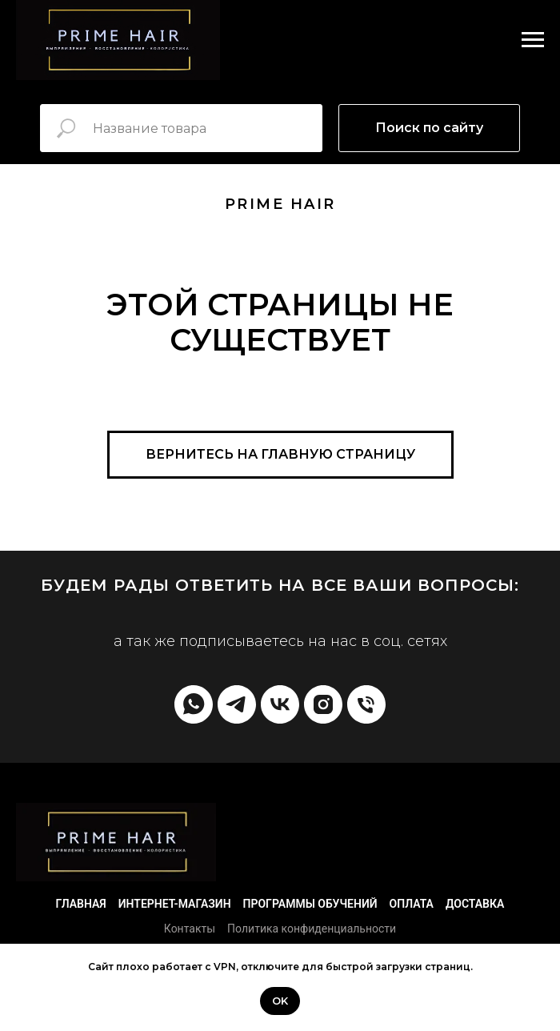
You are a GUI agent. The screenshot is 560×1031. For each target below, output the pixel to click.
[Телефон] (366, 704)
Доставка (475, 903)
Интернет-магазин (174, 903)
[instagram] (323, 704)
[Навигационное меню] (533, 40)
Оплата (412, 903)
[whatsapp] (193, 704)
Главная (81, 903)
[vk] (280, 704)
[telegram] (237, 704)
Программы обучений (310, 903)
